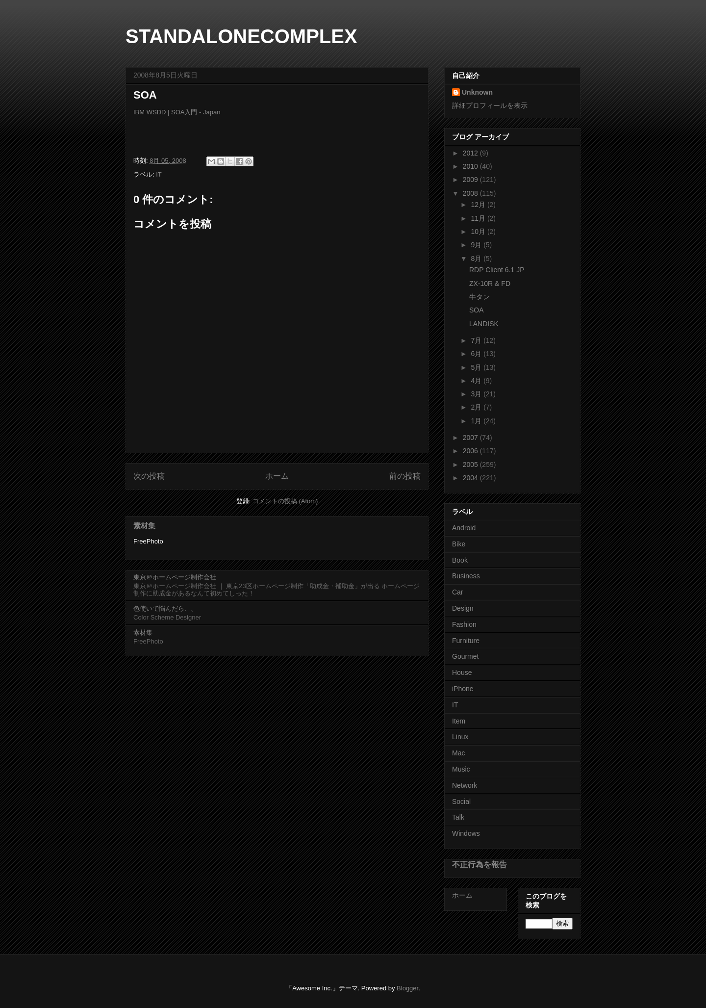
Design (463, 608)
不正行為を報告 (479, 864)
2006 (471, 451)
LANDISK (484, 324)
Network (464, 785)
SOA (476, 310)
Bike (458, 544)
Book (460, 560)
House (462, 672)
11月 (479, 218)
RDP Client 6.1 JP (497, 270)
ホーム (277, 476)
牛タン (479, 297)
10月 (479, 231)
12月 (479, 204)
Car (457, 592)
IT (159, 174)
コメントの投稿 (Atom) (285, 501)
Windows (466, 833)
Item (458, 721)
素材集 (144, 525)
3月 (477, 394)
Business (466, 576)
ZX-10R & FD (489, 283)
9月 (477, 245)
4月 (477, 381)
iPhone (463, 689)
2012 (471, 153)
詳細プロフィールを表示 (490, 105)
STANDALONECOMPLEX (241, 36)
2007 (471, 437)
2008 (471, 193)
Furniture (465, 641)
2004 (471, 478)
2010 (471, 166)
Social (461, 801)
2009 (471, 179)
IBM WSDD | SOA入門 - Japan (176, 112)
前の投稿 (405, 476)
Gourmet (465, 656)
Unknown (477, 92)
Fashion (464, 624)
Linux (460, 737)
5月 (477, 367)
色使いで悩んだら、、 (165, 608)
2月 (477, 407)
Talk (458, 817)
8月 (477, 258)
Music (461, 769)
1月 (477, 421)
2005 (471, 464)
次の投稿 (149, 476)
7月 (477, 340)
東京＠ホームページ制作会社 (174, 577)
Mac (458, 753)
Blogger (407, 988)
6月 (477, 354)
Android (464, 528)
